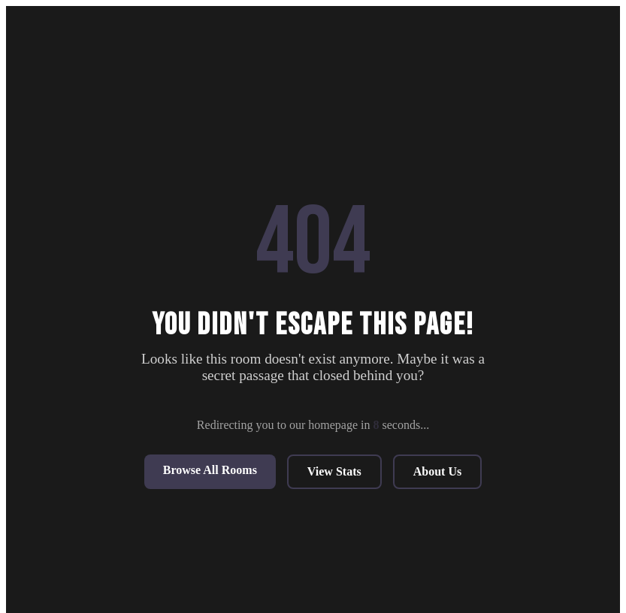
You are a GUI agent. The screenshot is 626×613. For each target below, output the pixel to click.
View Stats (334, 471)
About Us (437, 471)
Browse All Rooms (210, 470)
